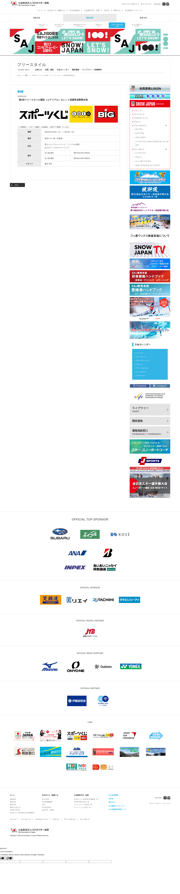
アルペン (98, 25)
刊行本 (106, 10)
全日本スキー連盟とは (56, 10)
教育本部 (143, 18)
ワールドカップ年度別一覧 (83, 804)
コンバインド (59, 25)
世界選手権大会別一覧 (81, 802)
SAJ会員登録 (74, 10)
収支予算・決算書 (48, 810)
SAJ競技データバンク (133, 10)
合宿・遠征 (49, 70)
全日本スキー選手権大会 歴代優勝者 (22, 813)
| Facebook (139, 386)
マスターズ (140, 376)
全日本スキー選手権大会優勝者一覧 (86, 799)
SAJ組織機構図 (47, 802)
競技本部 (89, 18)
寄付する (112, 802)
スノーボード (137, 25)
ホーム (40, 10)
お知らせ (38, 70)
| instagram (160, 386)
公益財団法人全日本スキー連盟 (30, 830)
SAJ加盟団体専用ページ (117, 809)
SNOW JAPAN (15, 810)
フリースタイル (117, 25)
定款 (43, 804)
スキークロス (140, 137)
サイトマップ (146, 4)
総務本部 (36, 18)
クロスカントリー (79, 25)
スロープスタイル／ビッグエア (147, 165)
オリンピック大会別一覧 (82, 807)
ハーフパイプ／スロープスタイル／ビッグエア (152, 143)
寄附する (117, 10)
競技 (26, 75)
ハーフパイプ (140, 153)
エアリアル (139, 133)
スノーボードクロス (143, 161)
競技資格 (75, 70)
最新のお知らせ (15, 807)
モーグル (138, 129)
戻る (16, 185)
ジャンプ (41, 25)
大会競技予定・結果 (92, 10)
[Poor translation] (9, 858)
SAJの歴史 (45, 799)
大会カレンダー (63, 70)
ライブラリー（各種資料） (92, 70)
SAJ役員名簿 (46, 807)
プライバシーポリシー (130, 4)
